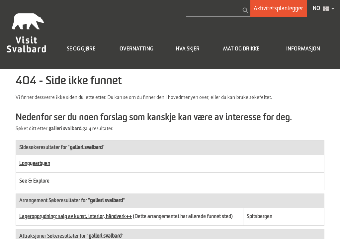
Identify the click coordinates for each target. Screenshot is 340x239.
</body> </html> (170, 119)
